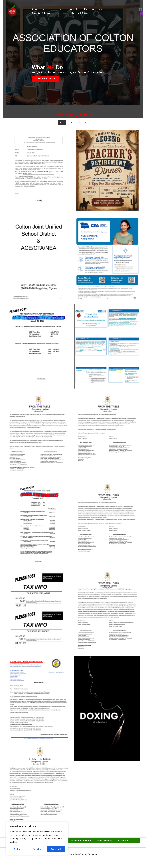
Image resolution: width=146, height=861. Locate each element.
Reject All (37, 849)
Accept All (56, 849)
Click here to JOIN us (47, 81)
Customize (18, 849)
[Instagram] (141, 13)
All (62, 126)
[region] (37, 838)
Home (62, 13)
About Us (38, 9)
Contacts (72, 9)
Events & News (42, 13)
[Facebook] (140, 9)
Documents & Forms (98, 9)
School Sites (79, 13)
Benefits (55, 9)
